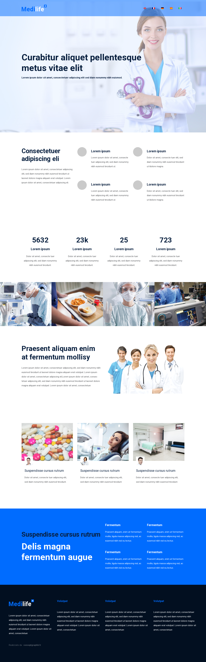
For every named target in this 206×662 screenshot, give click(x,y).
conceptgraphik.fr (32, 645)
